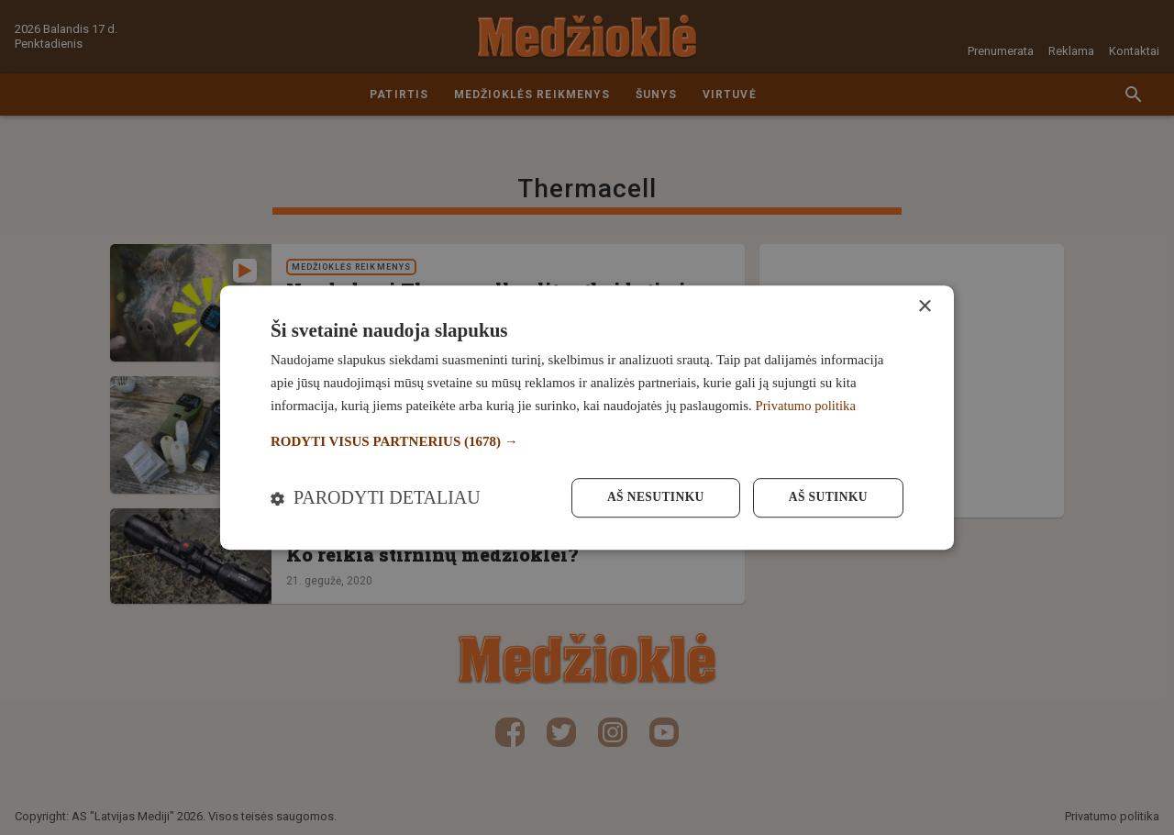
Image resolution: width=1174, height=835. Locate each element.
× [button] (924, 306)
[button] (587, 440)
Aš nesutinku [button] (651, 498)
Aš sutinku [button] (827, 498)
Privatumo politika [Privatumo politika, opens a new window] (807, 404)
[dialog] (587, 417)
